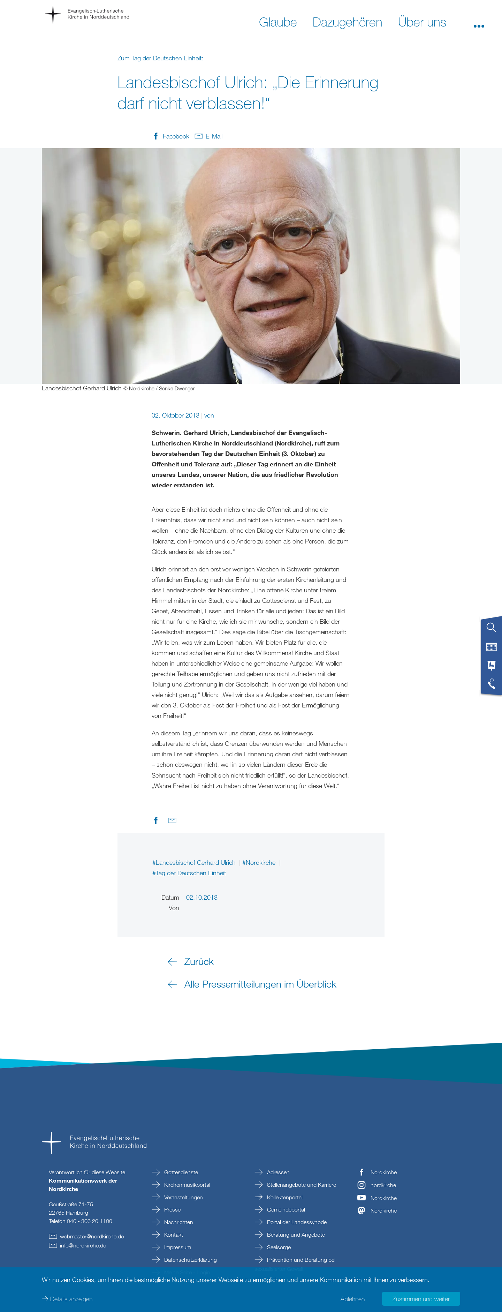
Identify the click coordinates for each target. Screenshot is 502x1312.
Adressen (278, 1172)
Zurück (199, 961)
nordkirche (383, 1185)
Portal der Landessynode (296, 1222)
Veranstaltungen (183, 1197)
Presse (172, 1209)
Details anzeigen (71, 1298)
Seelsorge (278, 1247)
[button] (479, 21)
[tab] (491, 630)
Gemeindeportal (285, 1209)
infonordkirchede (83, 1245)
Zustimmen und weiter (421, 1298)
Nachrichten (178, 1222)
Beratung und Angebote (295, 1234)
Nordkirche (384, 1172)
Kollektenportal (284, 1197)
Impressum (177, 1247)
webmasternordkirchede (92, 1236)
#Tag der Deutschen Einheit (189, 873)
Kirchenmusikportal (186, 1185)
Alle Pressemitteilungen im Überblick (260, 984)
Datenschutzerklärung (190, 1260)
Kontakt (173, 1234)
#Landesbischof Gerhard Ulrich (194, 862)
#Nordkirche (259, 862)
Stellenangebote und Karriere (301, 1185)
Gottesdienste (180, 1172)
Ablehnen (353, 1298)
